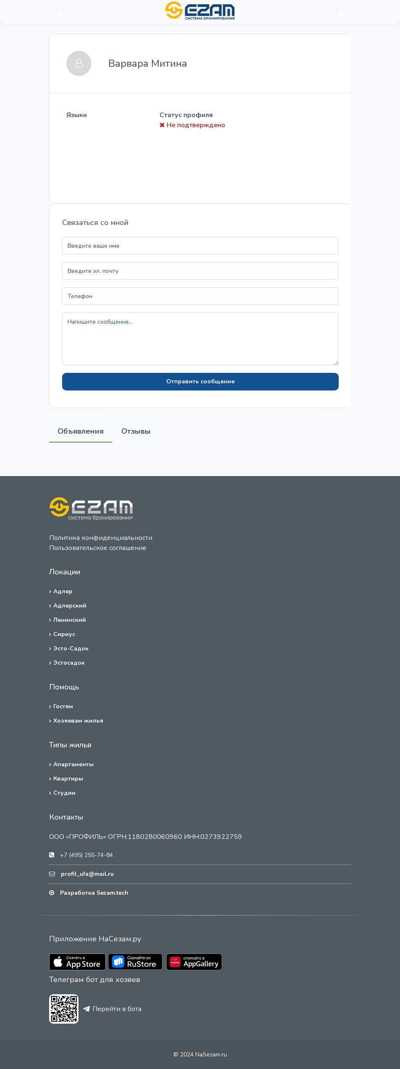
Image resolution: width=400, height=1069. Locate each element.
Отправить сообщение (200, 381)
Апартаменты (73, 764)
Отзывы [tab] (136, 431)
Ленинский (69, 620)
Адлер (63, 591)
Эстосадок (69, 663)
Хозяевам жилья (78, 721)
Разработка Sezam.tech (94, 893)
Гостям (63, 706)
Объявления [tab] (81, 431)
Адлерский (69, 606)
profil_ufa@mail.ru (87, 874)
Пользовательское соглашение (97, 548)
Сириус (64, 634)
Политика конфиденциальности (100, 537)
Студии (64, 793)
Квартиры (68, 779)
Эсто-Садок (71, 648)
